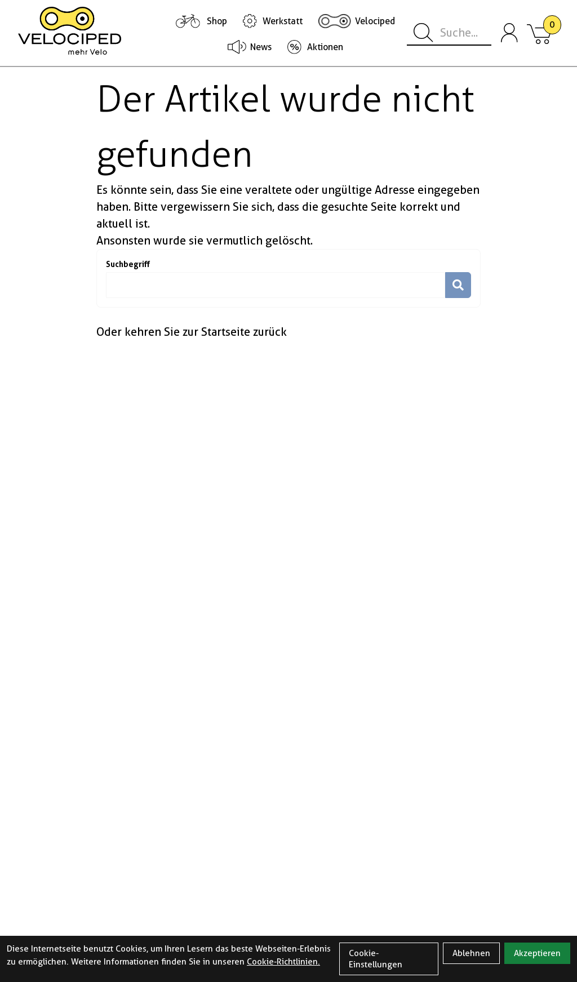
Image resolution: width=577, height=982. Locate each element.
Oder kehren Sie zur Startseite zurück (191, 332)
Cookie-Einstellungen (375, 959)
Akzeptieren (537, 953)
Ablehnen (471, 953)
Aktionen (325, 47)
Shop (217, 21)
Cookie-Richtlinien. (283, 962)
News (261, 47)
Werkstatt (283, 21)
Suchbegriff (128, 264)
